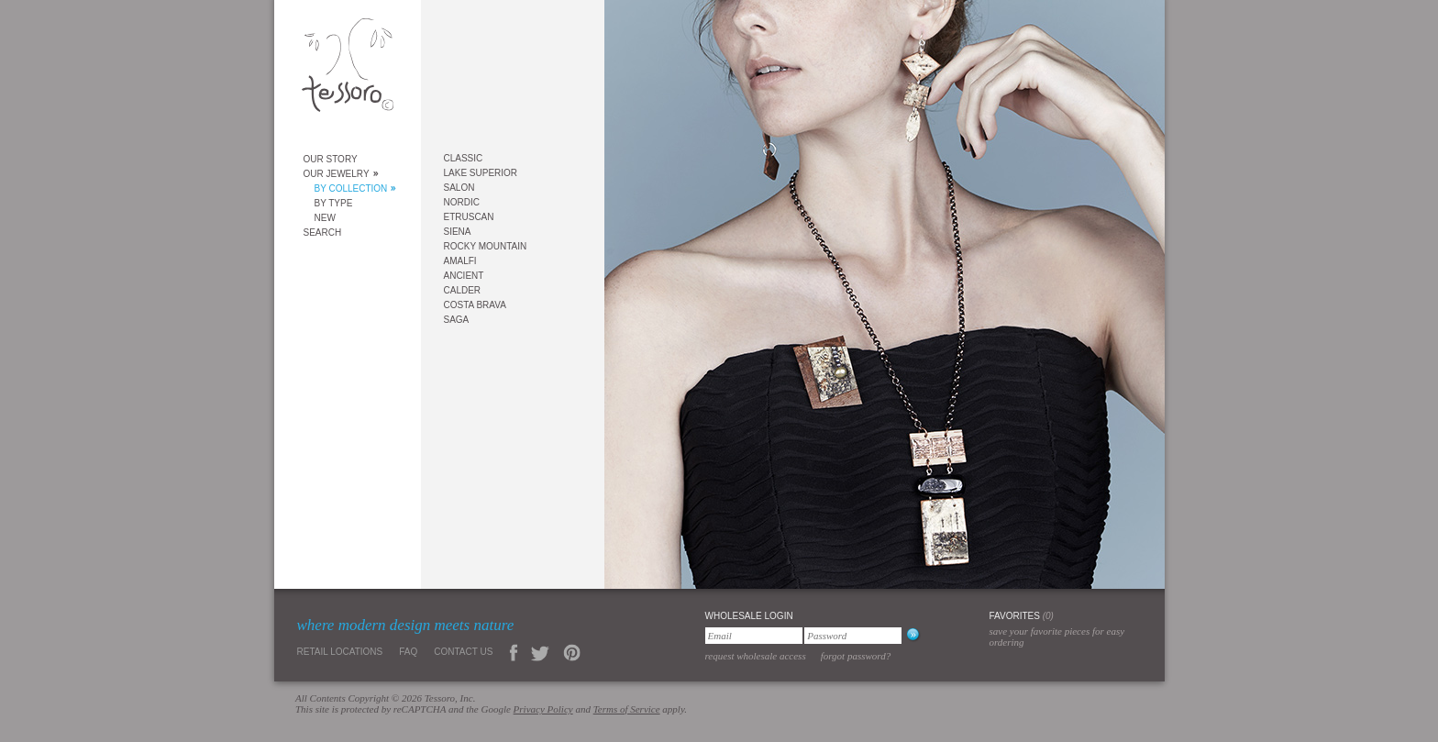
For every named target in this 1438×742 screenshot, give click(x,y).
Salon (459, 188)
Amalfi (460, 261)
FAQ (408, 652)
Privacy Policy (543, 708)
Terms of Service (626, 708)
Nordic (462, 202)
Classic (463, 158)
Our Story (331, 159)
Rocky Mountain (485, 246)
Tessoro (347, 70)
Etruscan (469, 217)
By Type (334, 203)
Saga (457, 320)
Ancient (464, 276)
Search (323, 232)
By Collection (351, 188)
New (325, 218)
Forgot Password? (856, 655)
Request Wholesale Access (755, 655)
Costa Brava (475, 305)
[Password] (853, 635)
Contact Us (463, 652)
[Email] (753, 635)
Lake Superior (481, 173)
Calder (462, 290)
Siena (457, 232)
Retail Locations (340, 652)
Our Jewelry (337, 174)
